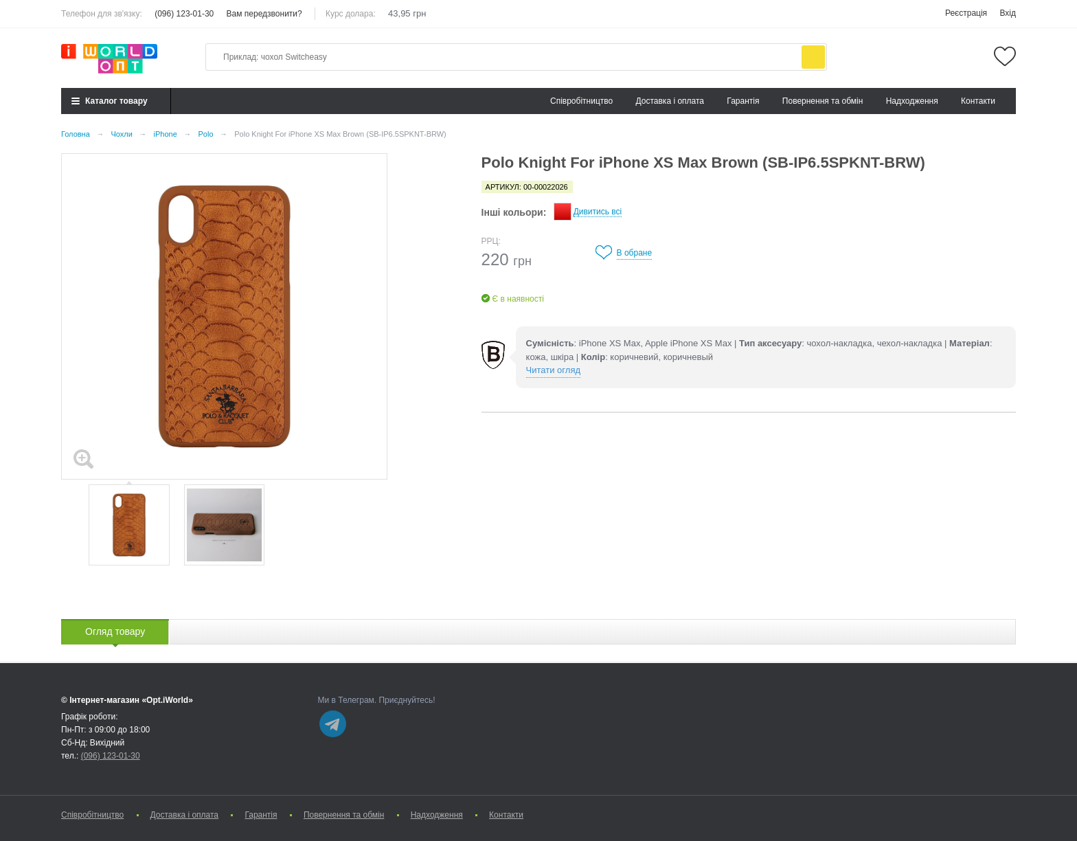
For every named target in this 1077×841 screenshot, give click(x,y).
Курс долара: (351, 14)
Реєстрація (966, 13)
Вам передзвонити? (264, 14)
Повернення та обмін (822, 101)
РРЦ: (491, 241)
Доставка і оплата (670, 101)
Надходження (912, 101)
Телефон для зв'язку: (101, 14)
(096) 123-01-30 (184, 14)
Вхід (1007, 13)
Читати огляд (553, 370)
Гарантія (743, 101)
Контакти (978, 101)
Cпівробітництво (581, 101)
